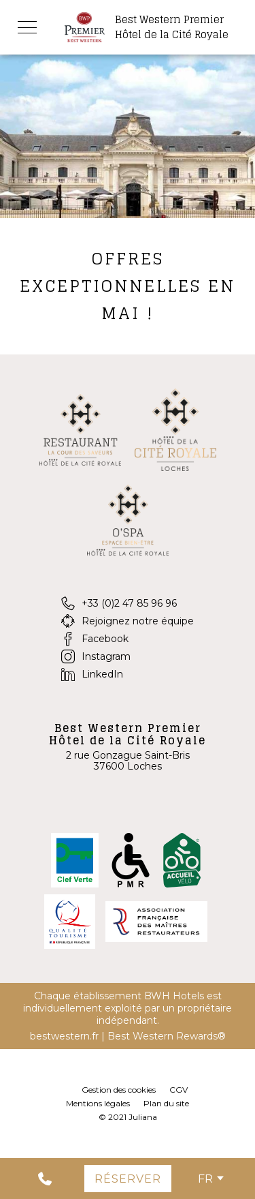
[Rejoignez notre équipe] (127, 621)
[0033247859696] (32, 1178)
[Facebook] (127, 639)
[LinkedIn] (127, 674)
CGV (178, 1089)
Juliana (143, 1117)
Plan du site (166, 1103)
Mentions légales (98, 1103)
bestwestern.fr (64, 1036)
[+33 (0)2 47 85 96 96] (127, 603)
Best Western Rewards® (166, 1036)
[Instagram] (127, 656)
